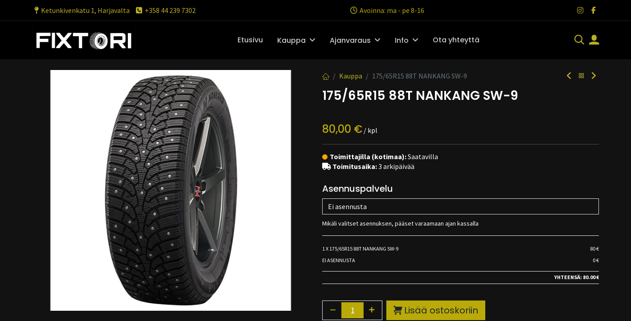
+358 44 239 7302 (165, 10)
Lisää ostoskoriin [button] (435, 189)
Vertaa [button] (340, 211)
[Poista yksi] (333, 189)
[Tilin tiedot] (594, 40)
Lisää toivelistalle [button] (400, 211)
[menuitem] (250, 40)
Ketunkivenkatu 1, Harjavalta (81, 10)
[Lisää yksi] (372, 189)
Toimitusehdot (349, 296)
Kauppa (350, 75)
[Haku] (579, 40)
